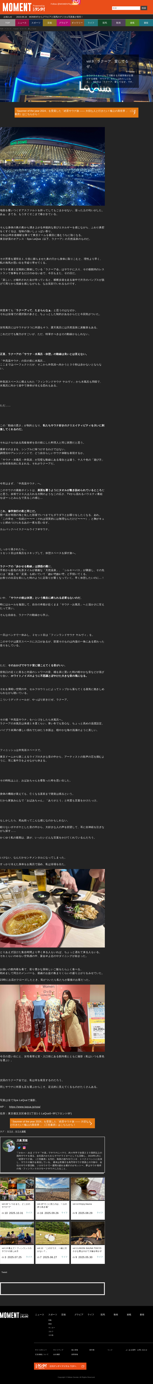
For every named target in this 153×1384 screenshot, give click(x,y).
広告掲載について (41, 1354)
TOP (7, 23)
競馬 (105, 23)
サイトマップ (58, 1350)
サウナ (10, 1131)
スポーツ (35, 23)
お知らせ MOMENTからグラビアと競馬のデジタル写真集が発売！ (42, 17)
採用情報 (74, 1354)
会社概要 (56, 1354)
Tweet (4, 1272)
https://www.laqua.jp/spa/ (25, 1106)
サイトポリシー (41, 1350)
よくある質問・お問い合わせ (136, 1350)
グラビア (63, 23)
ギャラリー (77, 23)
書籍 (146, 23)
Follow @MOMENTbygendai (64, 4)
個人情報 (74, 1350)
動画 (118, 23)
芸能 (49, 23)
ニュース (22, 23)
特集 (50, 1320)
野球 (50, 1324)
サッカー (51, 1327)
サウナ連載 (20, 1131)
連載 (132, 23)
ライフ (91, 23)
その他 (50, 1335)
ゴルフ (50, 1331)
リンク (110, 1350)
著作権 (91, 1350)
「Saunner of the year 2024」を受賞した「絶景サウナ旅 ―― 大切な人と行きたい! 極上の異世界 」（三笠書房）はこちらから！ (75, 112)
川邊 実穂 (22, 1140)
